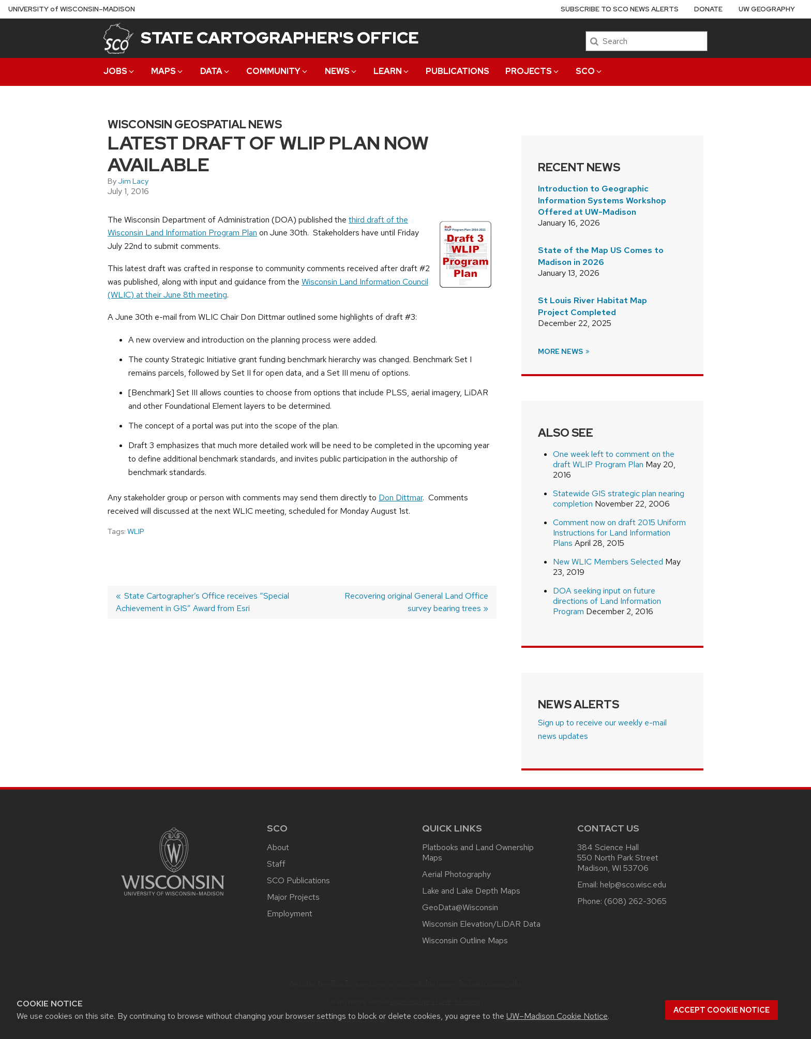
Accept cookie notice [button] (721, 1010)
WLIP (135, 531)
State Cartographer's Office (280, 37)
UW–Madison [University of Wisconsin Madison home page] (71, 9)
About (278, 847)
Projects (532, 71)
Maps (167, 71)
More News (564, 351)
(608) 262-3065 (635, 901)
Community (277, 71)
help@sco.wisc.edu (633, 884)
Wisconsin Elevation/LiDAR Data (481, 923)
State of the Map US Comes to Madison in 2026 (601, 256)
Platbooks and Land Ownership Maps (478, 852)
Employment (289, 913)
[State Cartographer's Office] (118, 38)
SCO (589, 71)
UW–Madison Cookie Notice (557, 1016)
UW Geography (767, 9)
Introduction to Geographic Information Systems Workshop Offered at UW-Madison (602, 200)
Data (215, 71)
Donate (708, 9)
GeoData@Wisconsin (460, 907)
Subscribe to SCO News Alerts (620, 9)
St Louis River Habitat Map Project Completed (592, 306)
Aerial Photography (456, 874)
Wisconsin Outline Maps (465, 940)
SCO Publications (298, 880)
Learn (391, 71)
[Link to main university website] (172, 897)
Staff (276, 863)
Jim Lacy (133, 181)
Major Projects (293, 897)
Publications (457, 71)
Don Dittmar (401, 497)
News (341, 71)
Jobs (119, 71)
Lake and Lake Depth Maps (471, 890)
